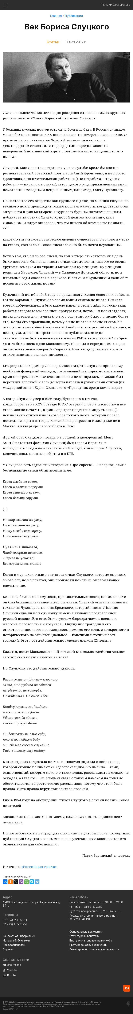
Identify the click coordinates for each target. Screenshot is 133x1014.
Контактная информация (19, 936)
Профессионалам (14, 945)
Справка (8, 949)
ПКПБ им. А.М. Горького (115, 4)
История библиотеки (16, 940)
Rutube (9, 975)
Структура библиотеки (84, 936)
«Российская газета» (39, 866)
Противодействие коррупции (88, 945)
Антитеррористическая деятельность (94, 949)
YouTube (10, 970)
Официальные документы (85, 931)
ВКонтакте (12, 965)
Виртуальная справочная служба (90, 940)
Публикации (74, 16)
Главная (56, 16)
